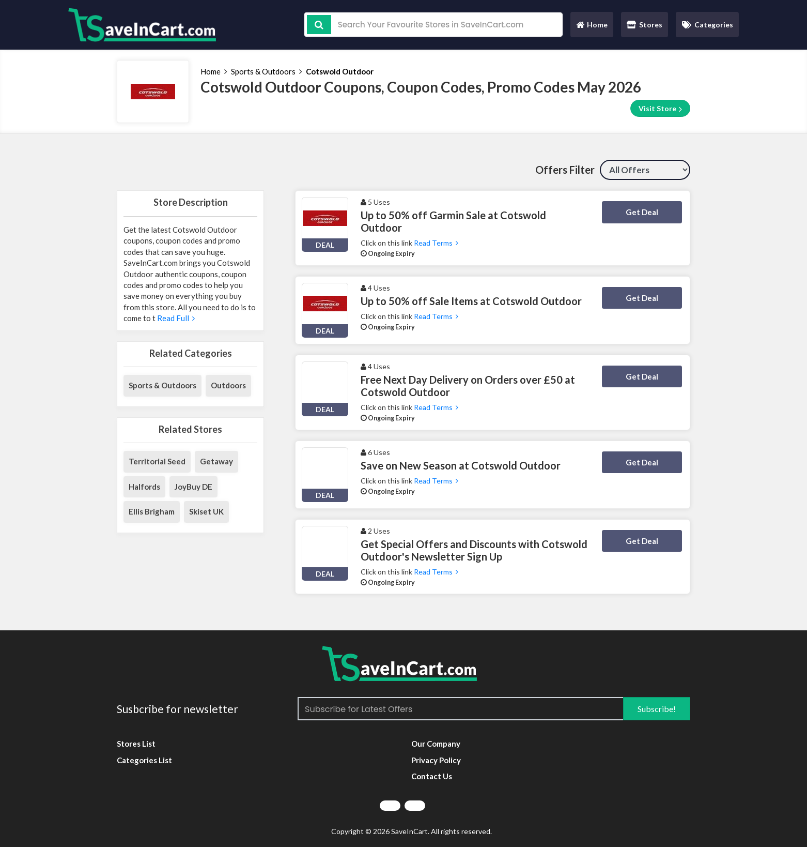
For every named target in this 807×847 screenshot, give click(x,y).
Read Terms (436, 242)
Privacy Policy (436, 760)
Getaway (216, 461)
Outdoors (228, 385)
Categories (707, 24)
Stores (644, 24)
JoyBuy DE (193, 486)
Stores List (136, 743)
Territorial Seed (157, 461)
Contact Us (431, 776)
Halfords (144, 486)
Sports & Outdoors (263, 71)
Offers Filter (565, 169)
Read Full (175, 318)
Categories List (144, 760)
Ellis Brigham (152, 511)
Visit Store (660, 108)
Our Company (435, 743)
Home (592, 27)
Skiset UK (206, 511)
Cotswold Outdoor (340, 71)
